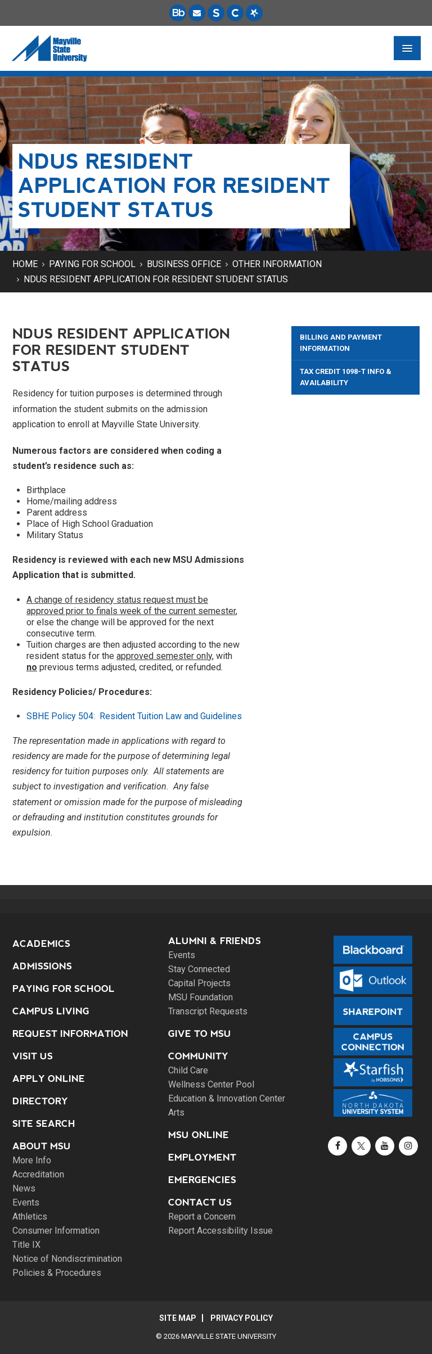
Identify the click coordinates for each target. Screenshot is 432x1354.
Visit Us (32, 1056)
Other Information (277, 264)
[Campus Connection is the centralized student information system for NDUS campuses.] (235, 12)
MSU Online (198, 1135)
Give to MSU (199, 1033)
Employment (202, 1157)
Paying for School (92, 264)
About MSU (41, 1146)
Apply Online (48, 1078)
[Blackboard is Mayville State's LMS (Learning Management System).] (177, 12)
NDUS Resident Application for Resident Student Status (156, 279)
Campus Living (50, 1011)
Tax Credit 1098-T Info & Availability (346, 377)
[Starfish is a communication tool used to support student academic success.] (254, 12)
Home (25, 264)
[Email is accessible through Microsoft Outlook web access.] (196, 12)
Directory (40, 1101)
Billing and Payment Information (341, 343)
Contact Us (200, 1202)
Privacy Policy (241, 1318)
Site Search (43, 1123)
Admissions (42, 966)
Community (198, 1056)
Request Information (70, 1033)
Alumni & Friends (214, 941)
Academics (41, 943)
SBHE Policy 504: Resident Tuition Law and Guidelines (134, 716)
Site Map (177, 1318)
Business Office (184, 264)
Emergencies (202, 1180)
